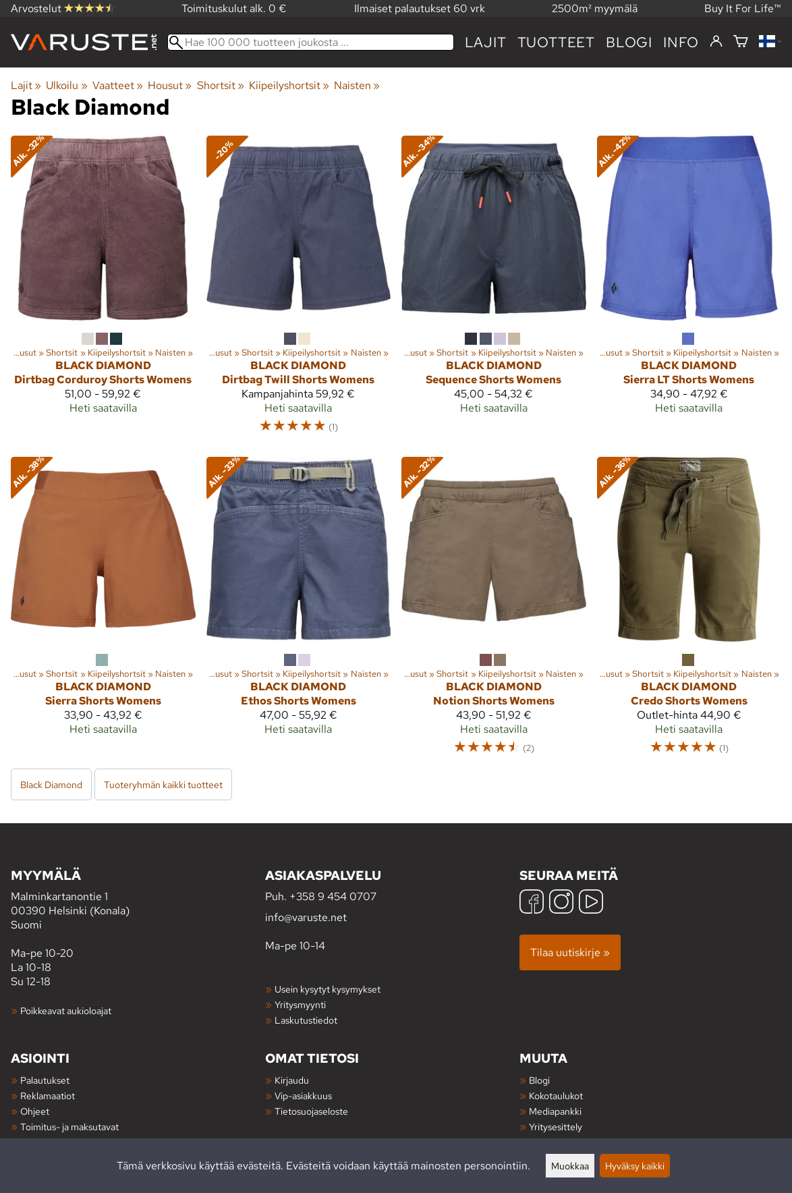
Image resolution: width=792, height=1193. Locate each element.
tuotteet (556, 42)
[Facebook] (531, 903)
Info (681, 42)
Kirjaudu (292, 1080)
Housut (170, 85)
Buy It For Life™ (742, 8)
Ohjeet (34, 1111)
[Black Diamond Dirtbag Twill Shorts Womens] (298, 291)
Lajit (486, 42)
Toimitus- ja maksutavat (69, 1126)
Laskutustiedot (306, 1020)
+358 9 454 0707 (332, 896)
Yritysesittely (555, 1126)
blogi (629, 42)
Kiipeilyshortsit (289, 85)
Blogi (539, 1080)
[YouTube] (591, 903)
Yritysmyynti (300, 1004)
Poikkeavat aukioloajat (65, 1010)
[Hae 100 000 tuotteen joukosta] (310, 42)
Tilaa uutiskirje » (570, 952)
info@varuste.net (306, 917)
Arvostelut (63, 8)
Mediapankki (555, 1111)
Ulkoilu (66, 85)
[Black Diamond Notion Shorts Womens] (493, 612)
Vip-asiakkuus (303, 1095)
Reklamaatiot (47, 1095)
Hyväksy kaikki (634, 1165)
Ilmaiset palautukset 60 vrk (419, 8)
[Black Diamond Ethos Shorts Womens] (298, 612)
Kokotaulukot (556, 1095)
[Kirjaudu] (716, 42)
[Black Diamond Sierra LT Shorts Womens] (689, 291)
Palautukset (44, 1080)
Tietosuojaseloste (311, 1111)
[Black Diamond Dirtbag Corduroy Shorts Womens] (103, 291)
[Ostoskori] (740, 42)
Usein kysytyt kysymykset (327, 988)
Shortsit (220, 85)
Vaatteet (117, 85)
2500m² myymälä (595, 8)
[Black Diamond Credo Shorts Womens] (689, 612)
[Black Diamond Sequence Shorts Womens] (493, 291)
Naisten (357, 85)
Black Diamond (51, 784)
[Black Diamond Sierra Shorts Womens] (103, 612)
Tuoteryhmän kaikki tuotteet (163, 784)
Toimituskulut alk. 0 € (234, 8)
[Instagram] (561, 903)
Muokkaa (570, 1165)
